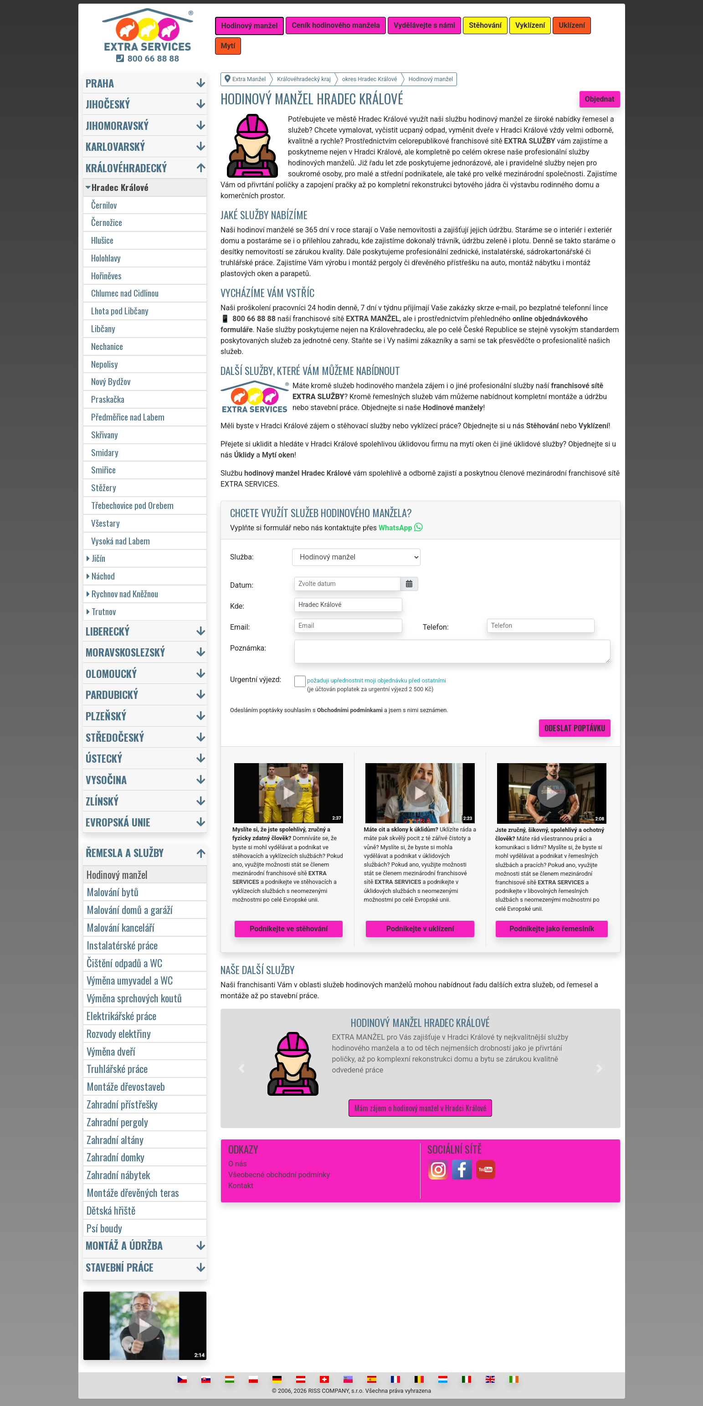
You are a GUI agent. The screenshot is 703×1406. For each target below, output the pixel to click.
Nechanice (107, 346)
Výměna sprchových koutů (134, 997)
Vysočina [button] (106, 779)
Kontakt (240, 1185)
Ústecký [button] (104, 757)
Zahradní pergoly (117, 1121)
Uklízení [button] (572, 25)
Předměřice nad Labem (127, 416)
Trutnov (101, 611)
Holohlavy (106, 257)
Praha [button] (100, 82)
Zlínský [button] (102, 800)
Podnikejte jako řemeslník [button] (551, 928)
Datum (240, 585)
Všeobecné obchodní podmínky (279, 1174)
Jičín (96, 557)
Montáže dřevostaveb (126, 1085)
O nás (237, 1164)
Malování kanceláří (120, 926)
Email (239, 627)
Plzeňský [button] (106, 715)
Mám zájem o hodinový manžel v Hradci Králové (420, 1108)
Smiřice (103, 469)
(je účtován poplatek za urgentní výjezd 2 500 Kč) (370, 689)
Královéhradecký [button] (126, 167)
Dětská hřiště (111, 1209)
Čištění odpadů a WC (124, 962)
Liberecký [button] (107, 630)
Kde (236, 606)
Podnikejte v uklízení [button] (420, 928)
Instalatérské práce (122, 944)
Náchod (101, 575)
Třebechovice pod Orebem (132, 505)
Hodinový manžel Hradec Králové (420, 1022)
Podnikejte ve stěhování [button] (289, 928)
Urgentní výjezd (254, 679)
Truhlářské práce (117, 1068)
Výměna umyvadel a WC (130, 979)
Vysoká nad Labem (120, 540)
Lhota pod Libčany (120, 310)
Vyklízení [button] (530, 25)
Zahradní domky (115, 1156)
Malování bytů (113, 891)
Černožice (106, 222)
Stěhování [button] (485, 25)
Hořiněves (106, 275)
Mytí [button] (228, 45)
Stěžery (103, 487)
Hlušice (102, 239)
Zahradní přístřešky (122, 1103)
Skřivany (104, 434)
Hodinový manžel (117, 874)
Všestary (105, 522)
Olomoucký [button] (111, 673)
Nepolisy (104, 363)
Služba (241, 557)
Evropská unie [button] (118, 821)
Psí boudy (104, 1227)
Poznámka (247, 648)
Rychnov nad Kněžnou (122, 593)
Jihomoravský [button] (117, 125)
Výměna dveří (111, 1050)
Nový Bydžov (110, 381)
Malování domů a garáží (130, 909)
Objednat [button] (600, 99)
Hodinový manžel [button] (249, 25)
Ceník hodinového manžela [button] (336, 25)
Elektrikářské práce (121, 1015)
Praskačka (107, 398)
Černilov (104, 204)
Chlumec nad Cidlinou (125, 292)
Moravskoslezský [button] (125, 651)
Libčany (103, 328)
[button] (241, 1068)
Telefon (435, 627)
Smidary (104, 452)
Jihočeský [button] (108, 103)
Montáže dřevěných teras (133, 1192)
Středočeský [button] (115, 736)
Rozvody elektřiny (119, 1033)
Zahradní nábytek (118, 1174)
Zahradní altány (115, 1139)
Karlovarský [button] (115, 146)
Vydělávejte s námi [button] (424, 25)
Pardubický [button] (112, 694)
